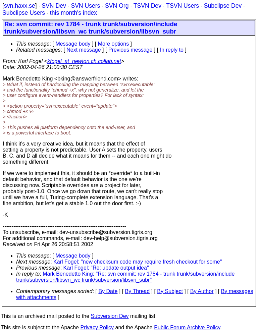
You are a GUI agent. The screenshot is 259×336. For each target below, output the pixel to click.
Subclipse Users (23, 12)
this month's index (73, 12)
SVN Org (116, 5)
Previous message (130, 50)
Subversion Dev (110, 316)
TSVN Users (182, 5)
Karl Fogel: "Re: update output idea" (106, 268)
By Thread (137, 291)
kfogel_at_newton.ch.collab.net (84, 61)
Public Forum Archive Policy (187, 327)
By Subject (170, 291)
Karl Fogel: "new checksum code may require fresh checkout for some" (137, 262)
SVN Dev (54, 5)
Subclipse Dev (223, 5)
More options (113, 44)
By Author (201, 291)
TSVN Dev (147, 5)
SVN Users (85, 5)
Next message (83, 50)
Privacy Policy (97, 327)
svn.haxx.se (19, 5)
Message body (72, 44)
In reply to (172, 50)
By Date (107, 291)
